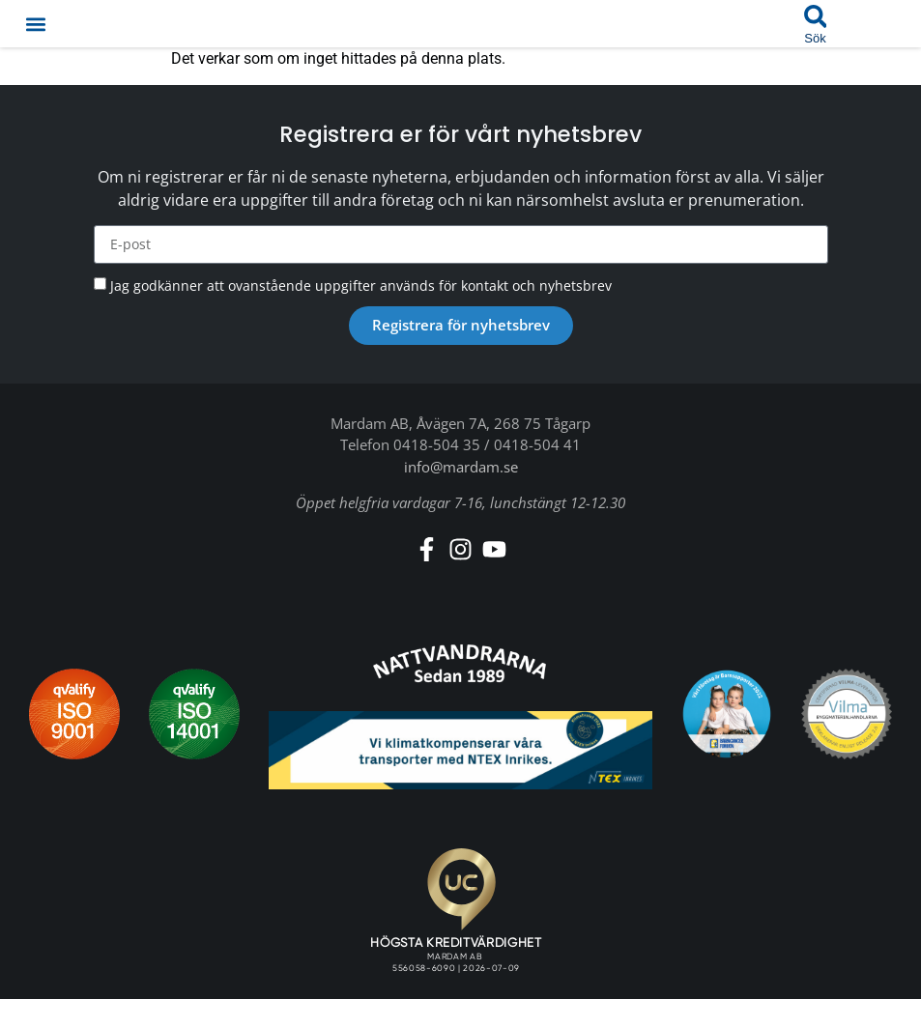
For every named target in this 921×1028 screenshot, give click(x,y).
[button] (35, 24)
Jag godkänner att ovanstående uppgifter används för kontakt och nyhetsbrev (361, 285)
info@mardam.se (461, 466)
